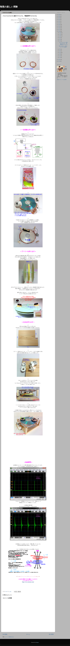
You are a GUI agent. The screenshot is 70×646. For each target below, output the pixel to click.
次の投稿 (5, 634)
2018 (59, 27)
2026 (59, 14)
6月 (60, 49)
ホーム (28, 634)
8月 (60, 39)
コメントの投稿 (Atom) (9, 636)
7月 (60, 40)
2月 (60, 55)
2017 (59, 29)
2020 (59, 24)
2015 (59, 59)
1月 (60, 57)
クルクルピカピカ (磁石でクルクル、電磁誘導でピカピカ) (63, 43)
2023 (59, 19)
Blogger (37, 642)
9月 (60, 37)
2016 (59, 31)
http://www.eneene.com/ (28, 582)
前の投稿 (51, 634)
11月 (60, 34)
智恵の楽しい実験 (9, 6)
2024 (59, 17)
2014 (59, 61)
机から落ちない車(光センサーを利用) (63, 47)
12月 (60, 32)
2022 (59, 21)
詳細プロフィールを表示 (61, 79)
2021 (59, 22)
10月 (60, 35)
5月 (60, 50)
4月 (60, 52)
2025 (59, 16)
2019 (59, 26)
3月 (60, 54)
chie (65, 66)
